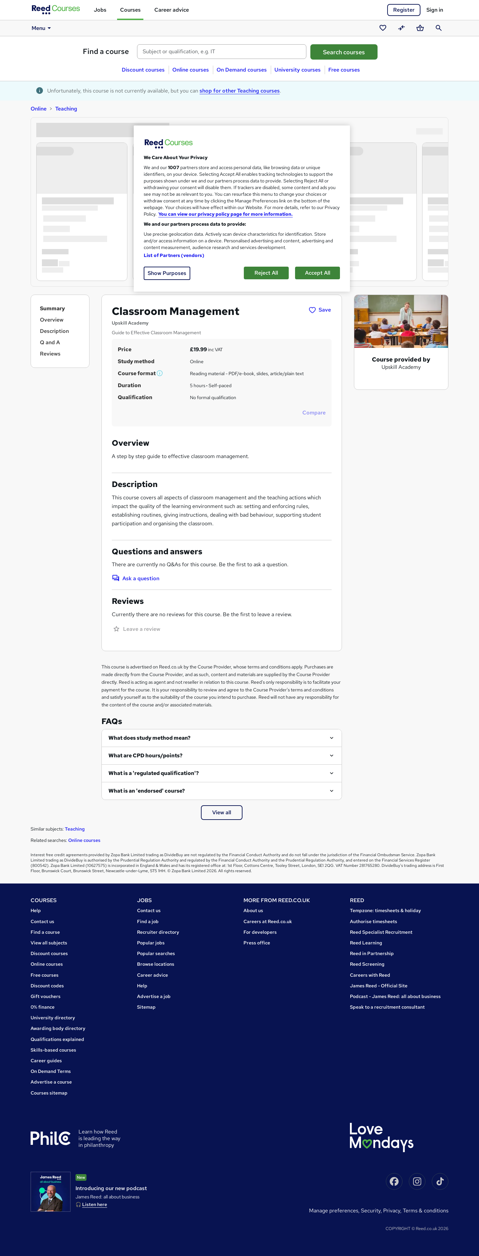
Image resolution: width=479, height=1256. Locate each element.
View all (221, 812)
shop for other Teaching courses (240, 90)
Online (39, 108)
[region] (242, 209)
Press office (256, 943)
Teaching (66, 108)
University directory (53, 1018)
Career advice (171, 9)
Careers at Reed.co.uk (267, 921)
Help (36, 910)
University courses (297, 69)
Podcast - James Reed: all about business (395, 996)
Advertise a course (51, 1082)
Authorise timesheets (373, 921)
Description (54, 331)
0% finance (43, 1007)
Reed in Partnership (372, 953)
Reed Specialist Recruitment (381, 932)
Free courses (344, 69)
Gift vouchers (46, 996)
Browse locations (155, 964)
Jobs (100, 9)
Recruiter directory (158, 932)
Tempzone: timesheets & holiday (385, 910)
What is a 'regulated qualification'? (153, 773)
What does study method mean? (149, 737)
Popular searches (156, 953)
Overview (52, 319)
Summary (52, 308)
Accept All (317, 272)
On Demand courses (242, 69)
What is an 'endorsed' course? (146, 790)
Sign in (434, 9)
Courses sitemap (49, 1093)
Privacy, (393, 1210)
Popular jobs (151, 943)
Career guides (46, 1061)
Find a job (148, 921)
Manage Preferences (333, 1210)
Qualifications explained (57, 1039)
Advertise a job (154, 996)
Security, (372, 1210)
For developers (260, 932)
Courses (130, 9)
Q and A (50, 342)
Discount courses (143, 69)
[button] (160, 373)
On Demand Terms (51, 1071)
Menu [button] (42, 28)
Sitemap (146, 1007)
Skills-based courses (53, 1050)
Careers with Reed (370, 975)
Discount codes (47, 986)
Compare (314, 412)
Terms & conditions (425, 1210)
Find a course (106, 51)
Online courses (190, 69)
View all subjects (49, 943)
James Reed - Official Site (378, 986)
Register (403, 9)
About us (253, 910)
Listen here (94, 1204)
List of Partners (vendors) (174, 255)
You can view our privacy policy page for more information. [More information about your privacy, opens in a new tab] (225, 214)
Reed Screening (367, 964)
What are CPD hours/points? (145, 755)
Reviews (50, 353)
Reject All (266, 272)
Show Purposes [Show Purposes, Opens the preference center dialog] (167, 273)
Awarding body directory (58, 1028)
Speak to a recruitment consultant (387, 1007)
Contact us (42, 921)
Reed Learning (366, 943)
